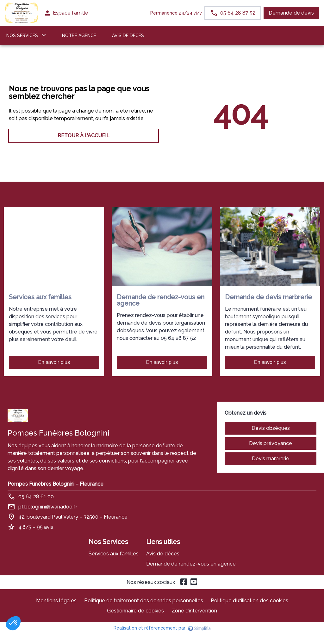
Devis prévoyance (270, 443)
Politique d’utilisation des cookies (249, 601)
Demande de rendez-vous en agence (191, 564)
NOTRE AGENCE (79, 35)
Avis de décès (128, 35)
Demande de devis (291, 13)
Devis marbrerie (270, 459)
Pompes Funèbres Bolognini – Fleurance (55, 484)
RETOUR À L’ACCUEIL (83, 136)
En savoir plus (54, 362)
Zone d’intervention (194, 611)
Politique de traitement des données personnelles (143, 601)
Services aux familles (114, 554)
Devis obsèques (271, 428)
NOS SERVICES (22, 35)
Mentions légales (56, 601)
